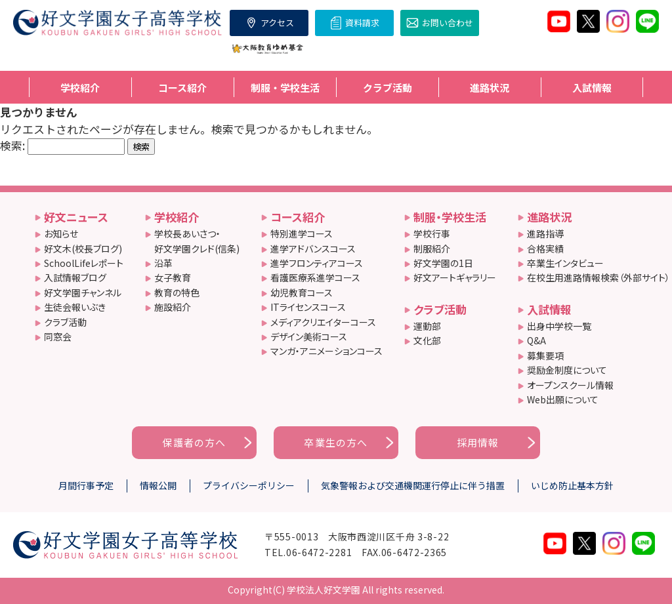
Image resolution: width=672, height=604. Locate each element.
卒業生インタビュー (565, 263)
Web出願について (562, 399)
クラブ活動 (65, 322)
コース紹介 (297, 217)
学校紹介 (176, 217)
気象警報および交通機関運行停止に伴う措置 (413, 485)
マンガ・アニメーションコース (326, 350)
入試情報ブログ (75, 277)
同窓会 (58, 336)
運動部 (427, 325)
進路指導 (545, 233)
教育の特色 (177, 292)
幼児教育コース (301, 292)
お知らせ (61, 233)
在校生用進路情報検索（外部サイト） (598, 277)
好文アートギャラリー (454, 277)
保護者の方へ (194, 442)
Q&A (536, 340)
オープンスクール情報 (570, 385)
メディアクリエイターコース (323, 322)
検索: (12, 145)
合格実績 (545, 248)
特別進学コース (301, 233)
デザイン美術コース (308, 336)
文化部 (427, 340)
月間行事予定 (86, 485)
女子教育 (172, 277)
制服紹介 (431, 248)
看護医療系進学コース (315, 277)
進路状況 (549, 217)
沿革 (163, 263)
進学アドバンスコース (313, 248)
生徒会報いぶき (75, 306)
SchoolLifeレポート (83, 263)
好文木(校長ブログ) (83, 248)
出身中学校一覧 (559, 325)
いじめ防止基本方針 (572, 485)
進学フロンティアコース (316, 263)
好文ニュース (76, 217)
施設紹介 (172, 306)
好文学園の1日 (443, 263)
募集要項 (545, 355)
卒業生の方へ (336, 442)
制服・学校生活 (449, 217)
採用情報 (478, 442)
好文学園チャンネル (82, 292)
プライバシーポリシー (249, 485)
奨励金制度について (567, 369)
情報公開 (158, 485)
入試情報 (549, 309)
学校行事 (431, 233)
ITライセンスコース (308, 306)
